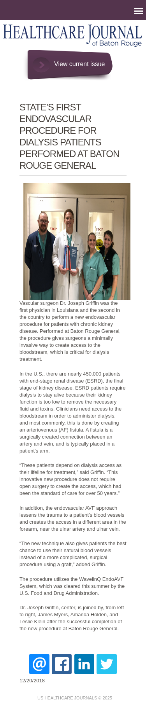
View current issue (79, 64)
